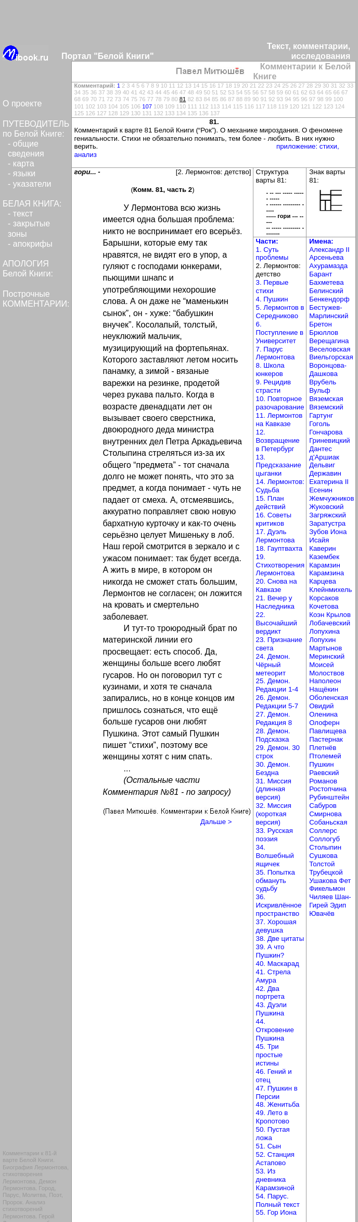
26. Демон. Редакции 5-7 (277, 702)
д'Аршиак (324, 457)
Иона (338, 532)
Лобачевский (329, 623)
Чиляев (321, 897)
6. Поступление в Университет (280, 332)
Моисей (321, 665)
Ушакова (323, 881)
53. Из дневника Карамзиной (275, 1179)
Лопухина (324, 631)
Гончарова (325, 432)
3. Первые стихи (272, 287)
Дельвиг (322, 465)
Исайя (319, 540)
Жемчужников (331, 498)
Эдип (338, 905)
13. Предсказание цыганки (278, 465)
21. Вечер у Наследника (275, 602)
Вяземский (326, 407)
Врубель (322, 382)
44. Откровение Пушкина (275, 1030)
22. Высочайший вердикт (276, 623)
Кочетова (323, 606)
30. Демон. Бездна (273, 768)
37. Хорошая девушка (276, 926)
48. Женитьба (278, 1104)
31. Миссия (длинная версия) (273, 789)
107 (147, 106)
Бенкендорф (329, 299)
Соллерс (323, 830)
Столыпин (325, 847)
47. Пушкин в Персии (277, 1092)
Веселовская (329, 349)
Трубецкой (326, 872)
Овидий (321, 706)
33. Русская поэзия (274, 835)
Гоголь (319, 424)
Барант (320, 274)
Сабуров (323, 805)
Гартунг (321, 415)
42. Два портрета (270, 993)
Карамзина (326, 573)
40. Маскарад (277, 963)
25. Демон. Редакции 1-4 (277, 685)
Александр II (329, 249)
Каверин (322, 548)
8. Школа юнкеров (270, 369)
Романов (323, 781)
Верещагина (329, 341)
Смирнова (325, 814)
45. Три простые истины (269, 1055)
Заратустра (327, 523)
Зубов (318, 532)
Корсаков (324, 598)
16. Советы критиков (274, 519)
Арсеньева (326, 257)
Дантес (320, 449)
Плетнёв (322, 748)
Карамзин (324, 565)
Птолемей (325, 756)
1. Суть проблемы (272, 254)
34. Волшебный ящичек (275, 855)
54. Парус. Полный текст (278, 1200)
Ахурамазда (328, 266)
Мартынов (325, 648)
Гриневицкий (329, 440)
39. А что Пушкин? (270, 951)
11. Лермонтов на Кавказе (279, 420)
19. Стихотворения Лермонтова (280, 565)
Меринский (326, 656)
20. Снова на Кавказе (276, 585)
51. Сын (269, 1146)
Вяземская (326, 399)
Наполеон (325, 681)
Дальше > (216, 822)
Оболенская (328, 697)
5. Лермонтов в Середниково (280, 312)
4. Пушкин (272, 299)
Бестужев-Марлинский (328, 312)
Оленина (323, 714)
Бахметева (326, 282)
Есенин (321, 490)
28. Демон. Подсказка (273, 735)
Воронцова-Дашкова (328, 369)
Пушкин (321, 764)
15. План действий (271, 502)
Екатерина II (329, 482)
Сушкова (323, 856)
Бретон (320, 324)
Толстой (322, 864)
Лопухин (322, 640)
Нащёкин (323, 689)
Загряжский (327, 515)
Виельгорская (331, 357)
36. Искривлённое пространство (279, 905)
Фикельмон (327, 888)
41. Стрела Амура (273, 976)
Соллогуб (324, 839)
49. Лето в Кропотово (272, 1117)
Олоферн (324, 723)
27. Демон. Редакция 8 (274, 718)
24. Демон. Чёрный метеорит (273, 664)
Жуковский (326, 507)
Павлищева (327, 731)
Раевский (324, 773)
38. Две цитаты (280, 938)
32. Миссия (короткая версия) (273, 814)
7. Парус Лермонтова (275, 353)
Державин (325, 473)
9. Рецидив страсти (273, 386)
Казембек (324, 557)
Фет (345, 881)
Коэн (316, 615)
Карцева (322, 581)
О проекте (22, 103)
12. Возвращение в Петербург (278, 440)
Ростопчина (328, 789)
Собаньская (328, 822)
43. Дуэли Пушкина (271, 1009)
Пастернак (326, 739)
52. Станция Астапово (275, 1159)
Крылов (338, 615)
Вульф (319, 390)
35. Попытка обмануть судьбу (275, 880)
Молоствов (326, 673)
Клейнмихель (330, 590)
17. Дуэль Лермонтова (275, 536)
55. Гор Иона (276, 1212)
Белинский (326, 291)
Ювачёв (322, 913)
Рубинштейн (329, 797)
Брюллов (323, 332)
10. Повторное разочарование (280, 403)
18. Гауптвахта (279, 548)
